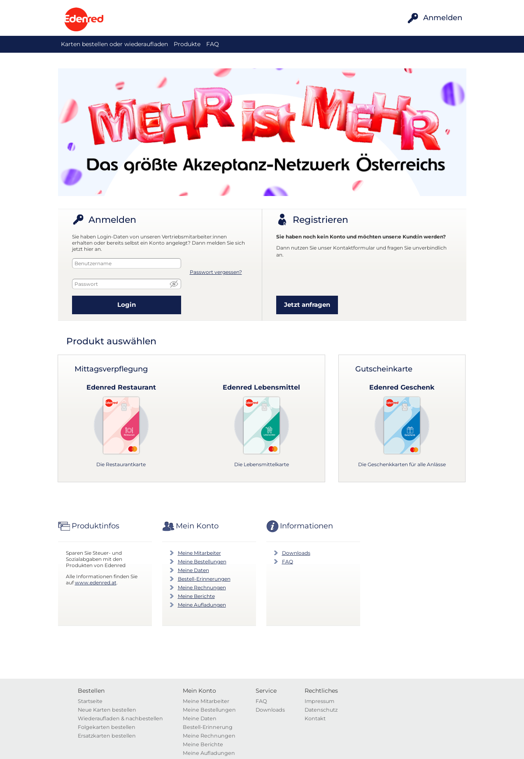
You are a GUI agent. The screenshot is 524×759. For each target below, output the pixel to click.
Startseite (90, 701)
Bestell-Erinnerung (208, 727)
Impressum (319, 701)
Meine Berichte (196, 596)
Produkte (187, 44)
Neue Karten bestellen (107, 710)
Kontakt (315, 718)
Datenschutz (321, 710)
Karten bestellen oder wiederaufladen (114, 44)
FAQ (212, 44)
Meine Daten (193, 570)
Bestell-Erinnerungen (204, 579)
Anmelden (442, 17)
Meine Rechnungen (202, 587)
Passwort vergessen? (216, 272)
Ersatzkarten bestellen (107, 736)
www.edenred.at (95, 582)
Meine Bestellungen (202, 561)
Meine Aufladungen (202, 605)
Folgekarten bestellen (106, 727)
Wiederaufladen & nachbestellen (120, 718)
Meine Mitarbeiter (199, 553)
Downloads (296, 553)
